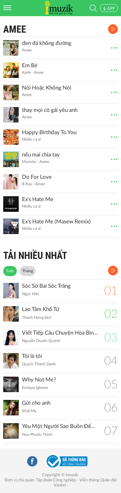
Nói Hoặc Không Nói (46, 88)
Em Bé (29, 65)
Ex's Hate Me (37, 199)
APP (109, 8)
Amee (14, 29)
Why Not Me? (39, 379)
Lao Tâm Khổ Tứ (40, 309)
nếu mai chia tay (41, 154)
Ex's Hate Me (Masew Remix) (56, 221)
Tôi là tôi (32, 356)
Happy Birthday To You (49, 132)
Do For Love (37, 177)
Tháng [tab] (27, 271)
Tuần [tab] (10, 271)
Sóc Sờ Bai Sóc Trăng (46, 286)
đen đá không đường (46, 43)
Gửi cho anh (36, 403)
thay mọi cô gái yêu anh (49, 110)
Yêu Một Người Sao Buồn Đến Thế (60, 426)
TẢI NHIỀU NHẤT (35, 255)
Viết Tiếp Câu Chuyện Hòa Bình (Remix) (60, 333)
